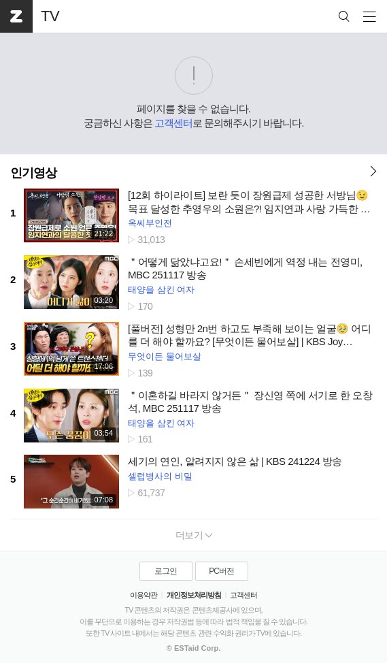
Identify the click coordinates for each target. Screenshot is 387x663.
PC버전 (221, 571)
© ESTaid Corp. (193, 648)
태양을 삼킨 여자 (161, 290)
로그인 (165, 571)
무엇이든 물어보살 (164, 356)
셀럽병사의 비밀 (160, 476)
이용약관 (143, 595)
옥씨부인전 (150, 223)
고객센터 (173, 123)
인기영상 (33, 173)
